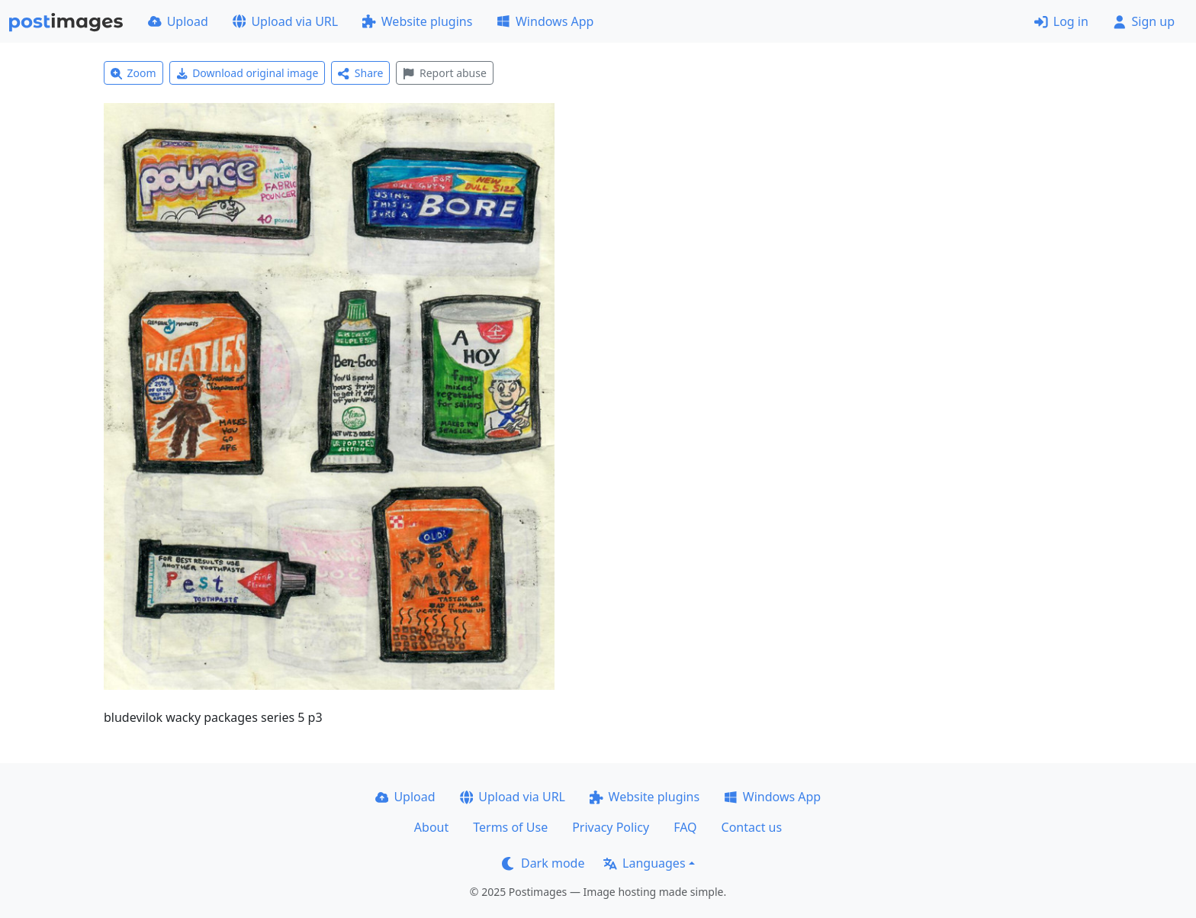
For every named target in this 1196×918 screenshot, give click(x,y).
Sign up (1144, 21)
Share (360, 73)
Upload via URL (285, 21)
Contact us (752, 827)
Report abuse (444, 73)
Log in (1061, 21)
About (431, 827)
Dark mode (543, 863)
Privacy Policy (610, 827)
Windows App (545, 21)
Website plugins (417, 21)
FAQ (685, 827)
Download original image (247, 73)
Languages (644, 863)
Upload (178, 21)
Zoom (133, 73)
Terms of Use (510, 827)
